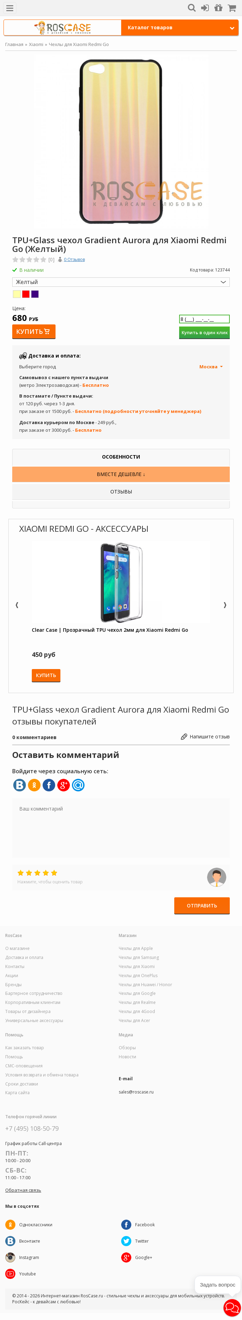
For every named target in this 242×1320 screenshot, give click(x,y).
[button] (232, 1308)
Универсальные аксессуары (34, 1020)
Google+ (143, 1257)
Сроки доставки (21, 1084)
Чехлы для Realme (137, 1002)
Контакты (14, 966)
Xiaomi (36, 44)
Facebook (145, 1225)
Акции (11, 976)
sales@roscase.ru (136, 1092)
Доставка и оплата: (54, 355)
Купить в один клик (205, 332)
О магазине (17, 948)
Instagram (29, 1257)
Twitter (142, 1241)
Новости (127, 1057)
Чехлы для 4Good (137, 1011)
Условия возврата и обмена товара (42, 1075)
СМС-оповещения (24, 1066)
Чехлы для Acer (134, 1020)
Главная (14, 44)
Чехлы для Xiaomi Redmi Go (79, 44)
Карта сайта (17, 1093)
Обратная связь (23, 1190)
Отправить (202, 905)
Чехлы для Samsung (139, 957)
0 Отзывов (74, 259)
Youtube (27, 1274)
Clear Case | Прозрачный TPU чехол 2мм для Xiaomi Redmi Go (110, 630)
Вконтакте (29, 1241)
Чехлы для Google (137, 993)
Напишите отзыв (210, 736)
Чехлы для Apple (136, 948)
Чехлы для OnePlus (138, 976)
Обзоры (127, 1048)
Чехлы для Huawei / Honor (145, 985)
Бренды (13, 985)
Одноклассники (35, 1225)
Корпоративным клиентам (32, 1002)
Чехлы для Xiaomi (137, 966)
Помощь (14, 1057)
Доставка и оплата (24, 957)
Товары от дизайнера (28, 1011)
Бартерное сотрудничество (34, 993)
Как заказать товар (24, 1048)
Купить (29, 331)
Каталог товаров (181, 27)
